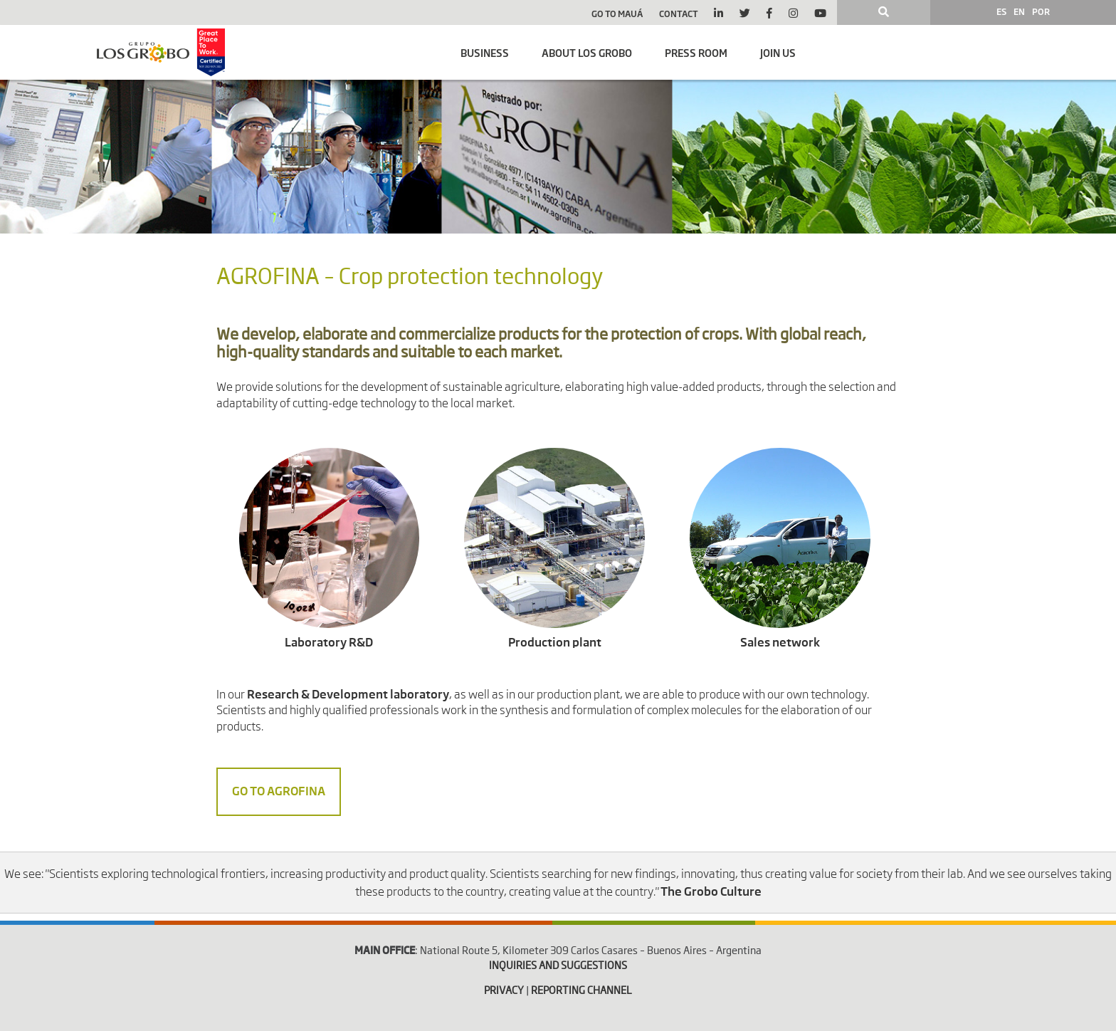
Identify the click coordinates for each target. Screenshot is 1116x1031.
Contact (678, 13)
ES (1001, 11)
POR (1041, 11)
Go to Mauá (617, 13)
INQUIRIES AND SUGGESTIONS (558, 966)
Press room (696, 52)
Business (484, 52)
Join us (778, 52)
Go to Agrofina (278, 791)
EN (1019, 11)
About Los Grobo (587, 52)
